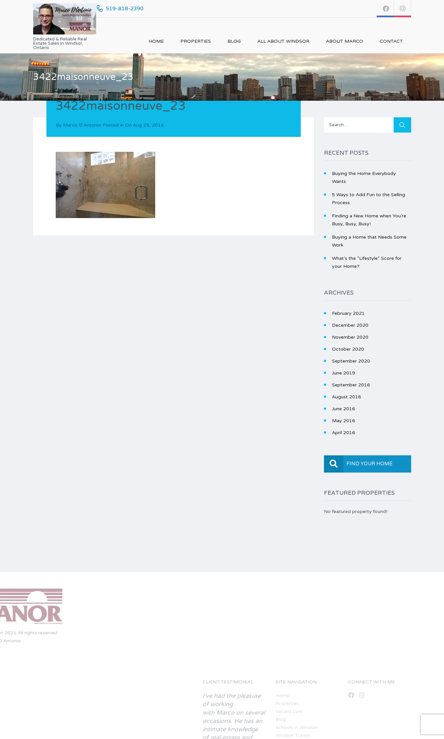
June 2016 (343, 409)
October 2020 (348, 349)
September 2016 (351, 385)
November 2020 (350, 337)
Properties (195, 41)
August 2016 (346, 397)
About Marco (344, 41)
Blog (234, 41)
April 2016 (343, 432)
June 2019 (343, 373)
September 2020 (351, 361)
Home (156, 41)
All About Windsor (283, 41)
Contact (391, 41)
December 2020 (350, 325)
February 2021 (348, 313)
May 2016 (343, 421)
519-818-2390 (125, 8)
